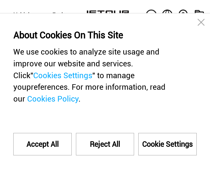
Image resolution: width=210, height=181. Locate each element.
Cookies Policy (52, 99)
